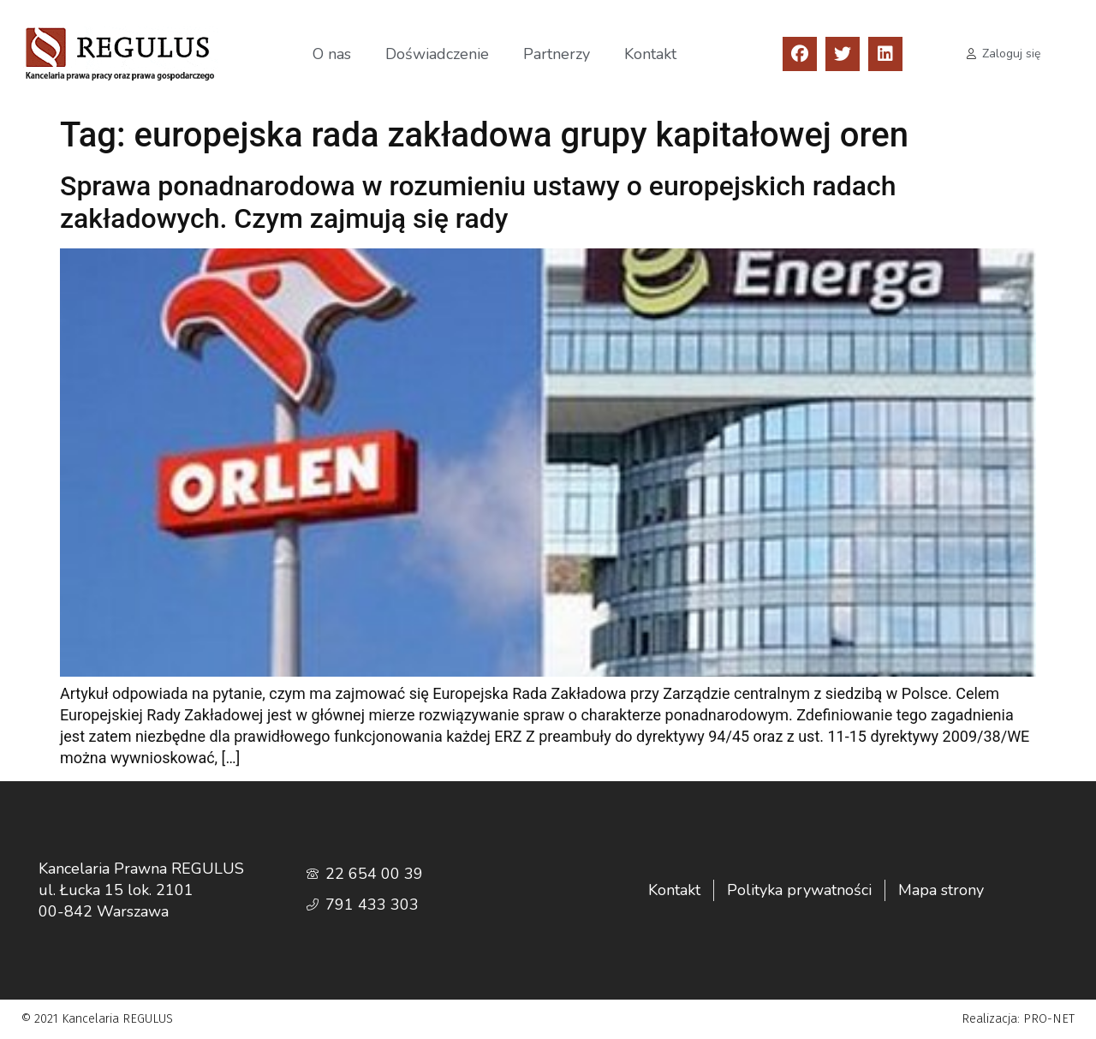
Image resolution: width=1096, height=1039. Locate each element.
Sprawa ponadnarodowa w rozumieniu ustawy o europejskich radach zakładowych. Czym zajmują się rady (478, 202)
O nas (332, 54)
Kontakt (650, 54)
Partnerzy (556, 54)
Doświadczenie (437, 54)
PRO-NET (1049, 1019)
